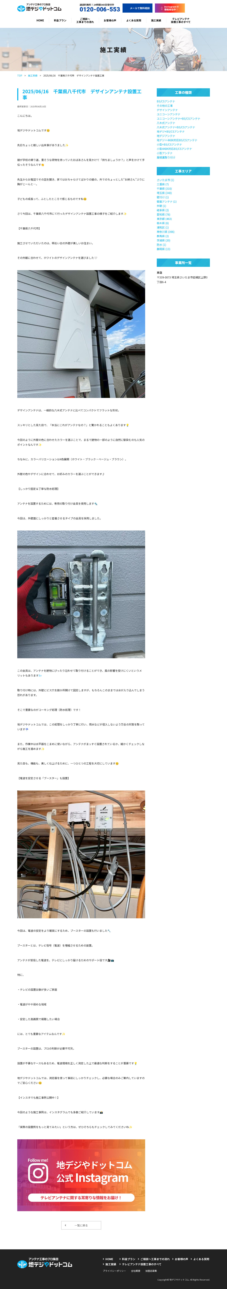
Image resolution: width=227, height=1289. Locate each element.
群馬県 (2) (163, 236)
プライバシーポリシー (114, 1270)
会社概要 (135, 1270)
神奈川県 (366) (166, 232)
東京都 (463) (164, 219)
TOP (19, 75)
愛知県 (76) (163, 214)
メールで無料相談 (137, 8)
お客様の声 (110, 20)
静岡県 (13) (163, 249)
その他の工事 (165, 106)
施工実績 (156, 20)
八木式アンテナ (166, 123)
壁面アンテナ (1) (167, 201)
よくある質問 (133, 20)
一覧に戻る (76, 1225)
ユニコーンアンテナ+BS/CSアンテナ (178, 118)
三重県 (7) (163, 184)
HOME (40, 20)
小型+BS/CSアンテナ (169, 144)
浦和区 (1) (163, 227)
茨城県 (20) (163, 240)
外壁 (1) (161, 206)
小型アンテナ (165, 153)
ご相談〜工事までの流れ (85, 20)
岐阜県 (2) (163, 210)
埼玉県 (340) (164, 193)
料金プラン (60, 20)
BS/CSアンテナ (166, 101)
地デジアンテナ (166, 136)
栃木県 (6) (163, 223)
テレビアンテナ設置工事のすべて (181, 20)
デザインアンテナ (167, 110)
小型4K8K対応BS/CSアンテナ (174, 149)
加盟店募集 (151, 1270)
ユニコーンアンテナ (168, 114)
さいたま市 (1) (165, 180)
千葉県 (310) (164, 188)
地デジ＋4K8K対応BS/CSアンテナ (177, 140)
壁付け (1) (163, 197)
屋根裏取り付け (166, 157)
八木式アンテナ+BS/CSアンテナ (176, 127)
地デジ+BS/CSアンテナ (171, 131)
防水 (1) (161, 245)
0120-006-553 (96, 9)
